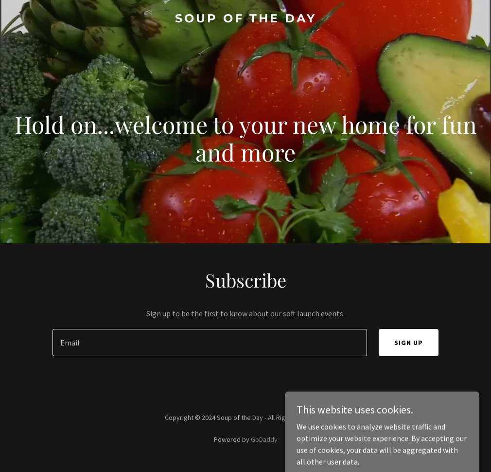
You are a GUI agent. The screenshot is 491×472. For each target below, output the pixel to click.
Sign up (408, 342)
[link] (245, 19)
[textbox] (210, 342)
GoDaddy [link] (264, 439)
